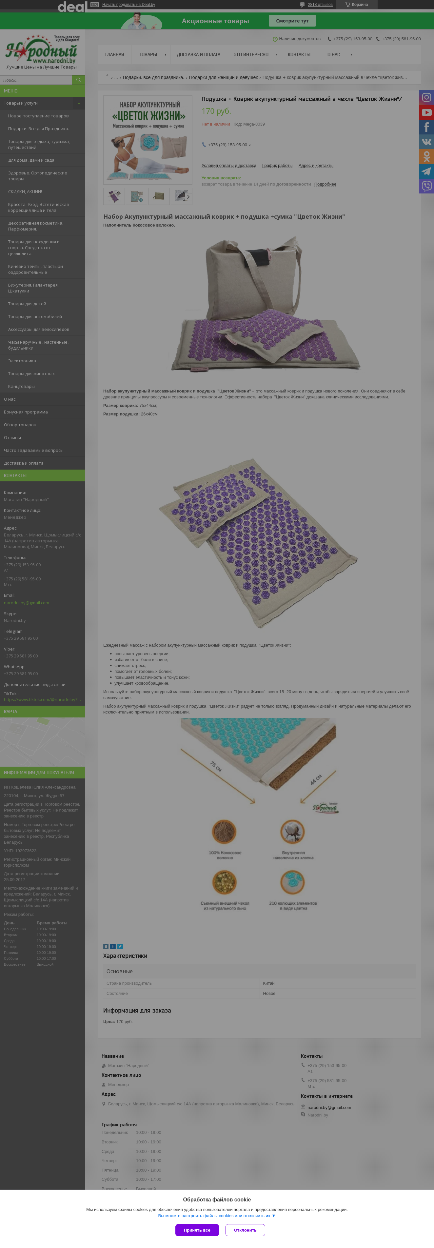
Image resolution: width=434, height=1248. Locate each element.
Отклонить (245, 1230)
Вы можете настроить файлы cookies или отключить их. (214, 1215)
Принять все (197, 1230)
